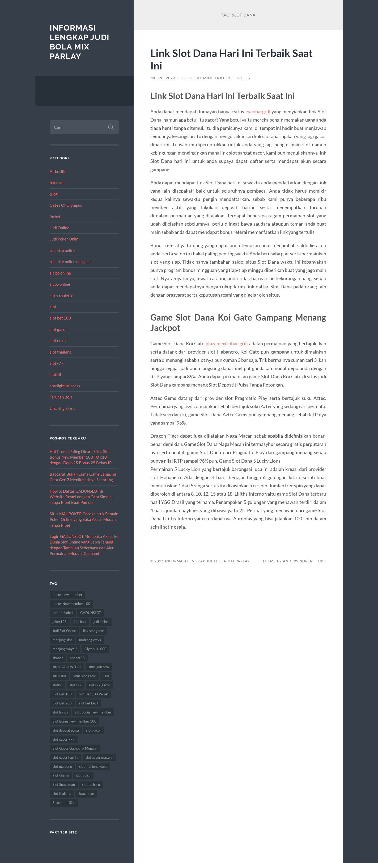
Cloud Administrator (206, 78)
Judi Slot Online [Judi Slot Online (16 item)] (64, 631)
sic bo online (60, 273)
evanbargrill (257, 111)
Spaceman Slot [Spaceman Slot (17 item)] (64, 802)
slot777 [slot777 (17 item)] (76, 685)
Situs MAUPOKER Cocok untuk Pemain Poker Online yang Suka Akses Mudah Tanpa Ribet (84, 519)
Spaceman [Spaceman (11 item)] (86, 793)
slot (53, 306)
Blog (54, 194)
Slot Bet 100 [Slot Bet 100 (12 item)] (62, 694)
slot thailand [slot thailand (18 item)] (62, 793)
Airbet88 (58, 171)
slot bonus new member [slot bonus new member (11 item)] (93, 712)
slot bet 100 (60, 318)
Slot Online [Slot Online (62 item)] (61, 775)
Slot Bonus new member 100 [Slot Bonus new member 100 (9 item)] (74, 721)
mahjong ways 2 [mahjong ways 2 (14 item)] (65, 649)
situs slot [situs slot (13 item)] (59, 676)
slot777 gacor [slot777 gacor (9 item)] (99, 685)
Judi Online (59, 227)
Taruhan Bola (61, 397)
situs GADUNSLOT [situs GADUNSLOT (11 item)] (67, 667)
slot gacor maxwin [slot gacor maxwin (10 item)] (99, 757)
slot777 (56, 363)
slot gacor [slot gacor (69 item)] (93, 730)
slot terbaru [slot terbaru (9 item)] (91, 784)
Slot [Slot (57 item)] (106, 676)
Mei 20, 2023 (162, 78)
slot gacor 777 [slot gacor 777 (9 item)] (64, 739)
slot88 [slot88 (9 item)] (57, 685)
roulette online (62, 250)
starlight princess (65, 385)
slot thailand (60, 352)
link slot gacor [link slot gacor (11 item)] (93, 631)
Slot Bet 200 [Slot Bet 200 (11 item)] (62, 703)
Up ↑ (322, 561)
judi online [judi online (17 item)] (101, 622)
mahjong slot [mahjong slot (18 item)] (62, 640)
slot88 (55, 374)
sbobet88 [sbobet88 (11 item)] (77, 658)
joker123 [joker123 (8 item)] (60, 622)
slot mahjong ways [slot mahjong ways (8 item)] (93, 766)
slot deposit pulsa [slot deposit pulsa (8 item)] (66, 730)
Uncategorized (62, 408)
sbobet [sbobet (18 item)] (58, 658)
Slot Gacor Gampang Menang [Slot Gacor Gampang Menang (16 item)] (75, 748)
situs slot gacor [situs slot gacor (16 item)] (84, 676)
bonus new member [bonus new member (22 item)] (67, 594)
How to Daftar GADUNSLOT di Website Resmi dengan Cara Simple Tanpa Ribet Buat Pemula (81, 497)
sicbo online (60, 284)
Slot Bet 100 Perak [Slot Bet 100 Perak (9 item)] (93, 694)
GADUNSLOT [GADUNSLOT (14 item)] (90, 613)
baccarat (57, 182)
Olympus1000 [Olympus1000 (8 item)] (95, 649)
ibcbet (55, 216)
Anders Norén (298, 561)
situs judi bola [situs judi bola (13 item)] (98, 667)
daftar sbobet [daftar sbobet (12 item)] (63, 613)
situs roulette (61, 295)
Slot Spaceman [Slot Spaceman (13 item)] (64, 784)
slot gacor (58, 329)
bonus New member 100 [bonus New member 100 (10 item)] (71, 603)
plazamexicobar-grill (227, 343)
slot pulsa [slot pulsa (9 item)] (83, 775)
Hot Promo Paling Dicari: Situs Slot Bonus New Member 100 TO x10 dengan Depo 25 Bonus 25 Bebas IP (81, 457)
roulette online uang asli (71, 261)
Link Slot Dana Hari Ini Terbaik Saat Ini (231, 59)
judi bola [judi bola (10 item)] (80, 622)
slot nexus (58, 340)
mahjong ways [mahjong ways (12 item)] (90, 640)
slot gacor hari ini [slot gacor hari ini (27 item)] (65, 757)
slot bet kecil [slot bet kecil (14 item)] (88, 703)
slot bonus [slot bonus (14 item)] (60, 712)
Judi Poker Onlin (64, 239)
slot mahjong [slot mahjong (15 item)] (62, 766)
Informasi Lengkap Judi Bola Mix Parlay (79, 42)
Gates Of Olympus (66, 205)
